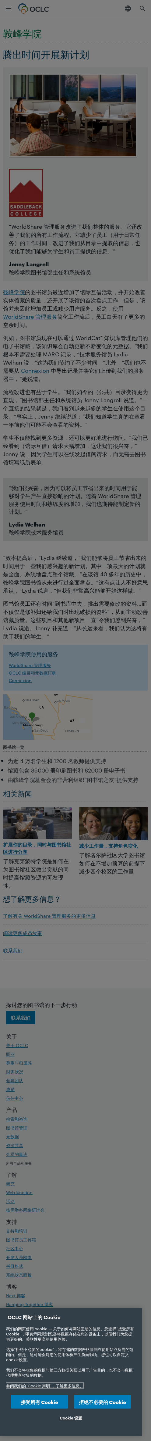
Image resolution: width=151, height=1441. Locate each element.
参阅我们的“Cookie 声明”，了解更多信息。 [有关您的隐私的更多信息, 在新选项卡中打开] (44, 1385)
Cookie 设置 (71, 1417)
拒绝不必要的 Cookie (102, 1401)
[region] (71, 1372)
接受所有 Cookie (39, 1401)
